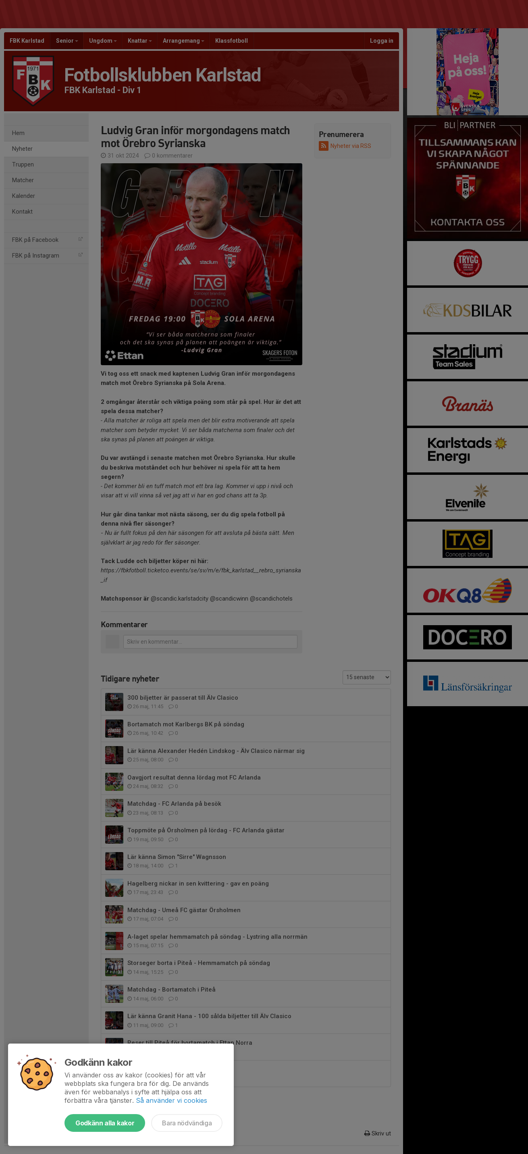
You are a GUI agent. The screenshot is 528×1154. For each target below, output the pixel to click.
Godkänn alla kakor (104, 1123)
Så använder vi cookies (171, 1100)
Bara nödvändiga (187, 1123)
